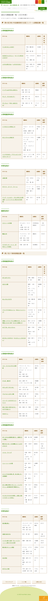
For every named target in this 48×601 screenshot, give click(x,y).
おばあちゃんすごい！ (8, 56)
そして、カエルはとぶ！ (8, 96)
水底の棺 (4, 178)
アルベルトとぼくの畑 (8, 394)
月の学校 (4, 558)
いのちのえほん (17, 64)
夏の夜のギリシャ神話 (8, 547)
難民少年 (4, 234)
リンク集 (24, 582)
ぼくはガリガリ (6, 278)
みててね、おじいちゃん (8, 327)
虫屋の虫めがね (6, 534)
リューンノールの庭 (7, 463)
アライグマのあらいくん (8, 310)
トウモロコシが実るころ (8, 127)
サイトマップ (9, 582)
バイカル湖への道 (7, 540)
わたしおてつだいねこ (8, 387)
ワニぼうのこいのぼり (8, 47)
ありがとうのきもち (7, 338)
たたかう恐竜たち (17, 323)
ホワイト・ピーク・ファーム (10, 187)
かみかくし (5, 414)
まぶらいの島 (5, 569)
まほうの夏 (5, 284)
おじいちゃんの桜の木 (8, 137)
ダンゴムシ (5, 103)
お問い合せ (39, 582)
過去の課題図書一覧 (14, 5)
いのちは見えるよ (7, 64)
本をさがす (6, 5)
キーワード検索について (41, 10)
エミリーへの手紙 (7, 223)
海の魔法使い (5, 523)
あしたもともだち (7, 299)
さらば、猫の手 (6, 381)
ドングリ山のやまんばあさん (10, 90)
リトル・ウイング (7, 452)
